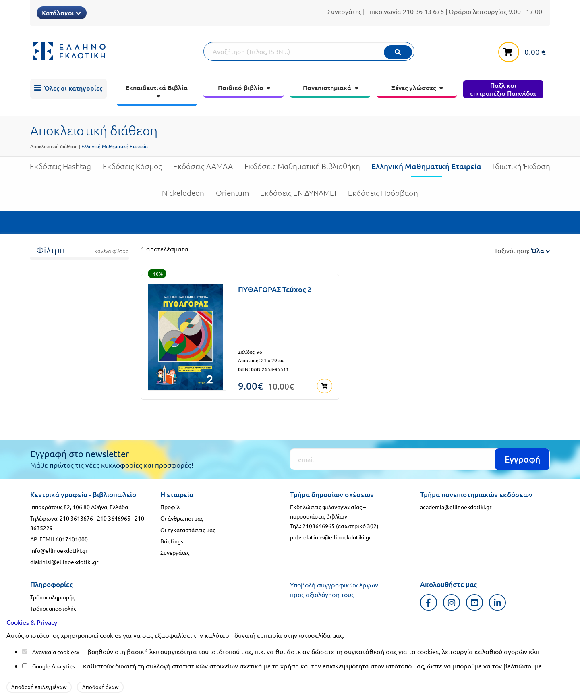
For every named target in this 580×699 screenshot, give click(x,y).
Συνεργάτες (344, 11)
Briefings (171, 540)
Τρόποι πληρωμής (52, 596)
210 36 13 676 (423, 11)
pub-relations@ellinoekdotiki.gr (330, 536)
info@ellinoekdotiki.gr (58, 550)
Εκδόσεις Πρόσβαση (383, 196)
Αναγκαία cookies (54, 651)
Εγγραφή (522, 458)
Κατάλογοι (61, 12)
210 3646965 (113, 517)
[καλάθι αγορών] (524, 50)
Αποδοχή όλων (100, 686)
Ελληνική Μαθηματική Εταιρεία (426, 169)
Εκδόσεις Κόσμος (132, 169)
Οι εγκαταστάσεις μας (187, 529)
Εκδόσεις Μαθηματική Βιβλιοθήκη (302, 169)
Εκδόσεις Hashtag (60, 169)
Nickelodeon (183, 196)
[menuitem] (68, 89)
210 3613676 (76, 517)
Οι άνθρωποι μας (181, 517)
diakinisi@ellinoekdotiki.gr (64, 561)
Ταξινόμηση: (522, 250)
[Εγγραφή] (420, 458)
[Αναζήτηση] (308, 51)
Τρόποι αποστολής (53, 608)
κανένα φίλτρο (112, 251)
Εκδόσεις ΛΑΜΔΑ (203, 169)
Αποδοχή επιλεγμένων (39, 686)
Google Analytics (53, 666)
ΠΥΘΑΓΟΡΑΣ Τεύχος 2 (274, 289)
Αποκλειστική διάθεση (54, 146)
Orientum (232, 196)
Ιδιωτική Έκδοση (521, 169)
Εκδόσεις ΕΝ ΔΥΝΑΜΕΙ (298, 196)
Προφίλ (170, 506)
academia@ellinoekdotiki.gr (455, 506)
